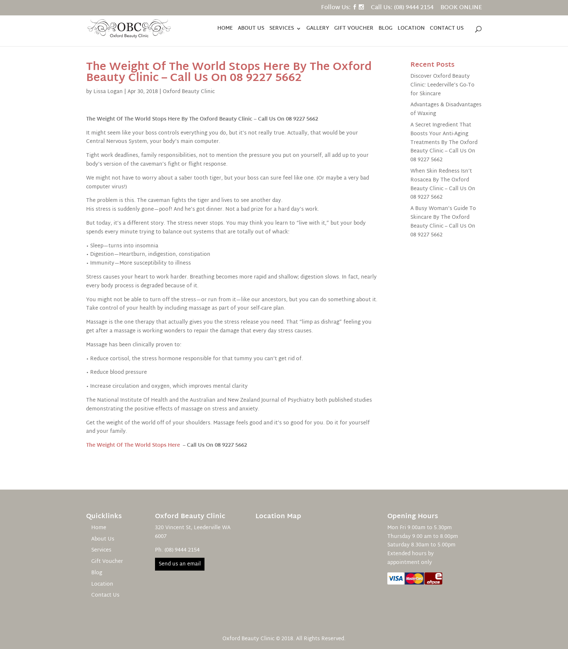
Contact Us (447, 29)
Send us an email (180, 564)
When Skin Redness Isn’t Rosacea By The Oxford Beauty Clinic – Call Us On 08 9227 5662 (442, 184)
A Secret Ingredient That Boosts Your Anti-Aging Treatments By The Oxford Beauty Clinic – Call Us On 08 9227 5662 (443, 143)
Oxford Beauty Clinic (189, 91)
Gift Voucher (353, 29)
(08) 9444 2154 (182, 550)
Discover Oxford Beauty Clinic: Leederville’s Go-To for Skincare (442, 85)
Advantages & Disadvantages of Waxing (446, 109)
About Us (251, 29)
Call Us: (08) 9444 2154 (402, 9)
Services (281, 29)
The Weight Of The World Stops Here (133, 445)
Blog (385, 29)
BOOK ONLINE (461, 9)
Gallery (317, 29)
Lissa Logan (108, 91)
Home (225, 29)
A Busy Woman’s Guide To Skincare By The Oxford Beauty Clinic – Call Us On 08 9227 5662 (443, 221)
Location (411, 29)
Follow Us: (336, 9)
